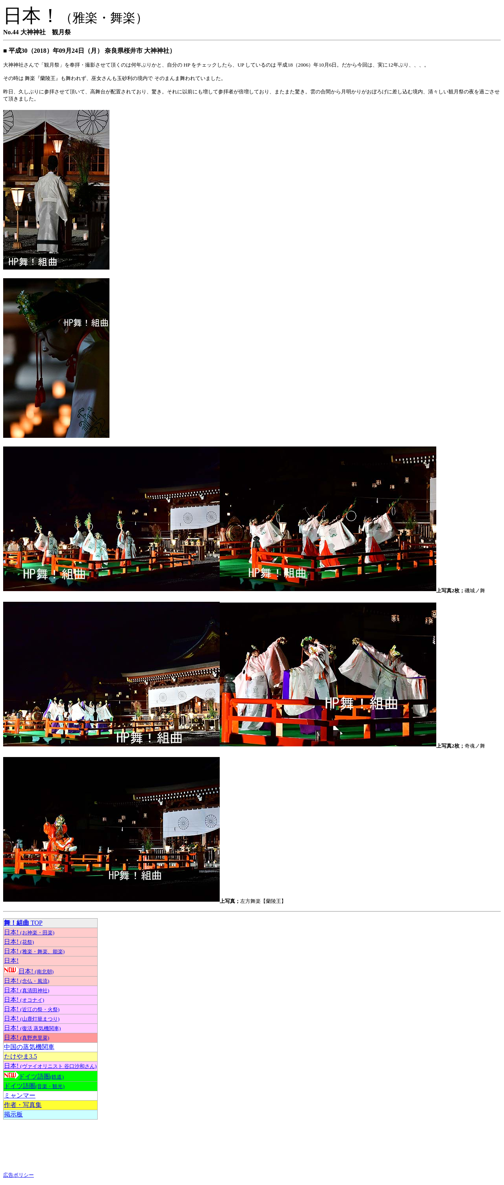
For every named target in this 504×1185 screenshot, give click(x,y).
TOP (23, 922)
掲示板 (13, 1114)
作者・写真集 (23, 1104)
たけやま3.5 (20, 1056)
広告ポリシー (18, 1175)
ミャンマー (19, 1095)
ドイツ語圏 (41, 1076)
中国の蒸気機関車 (29, 1047)
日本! (29, 932)
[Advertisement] (66, 1145)
